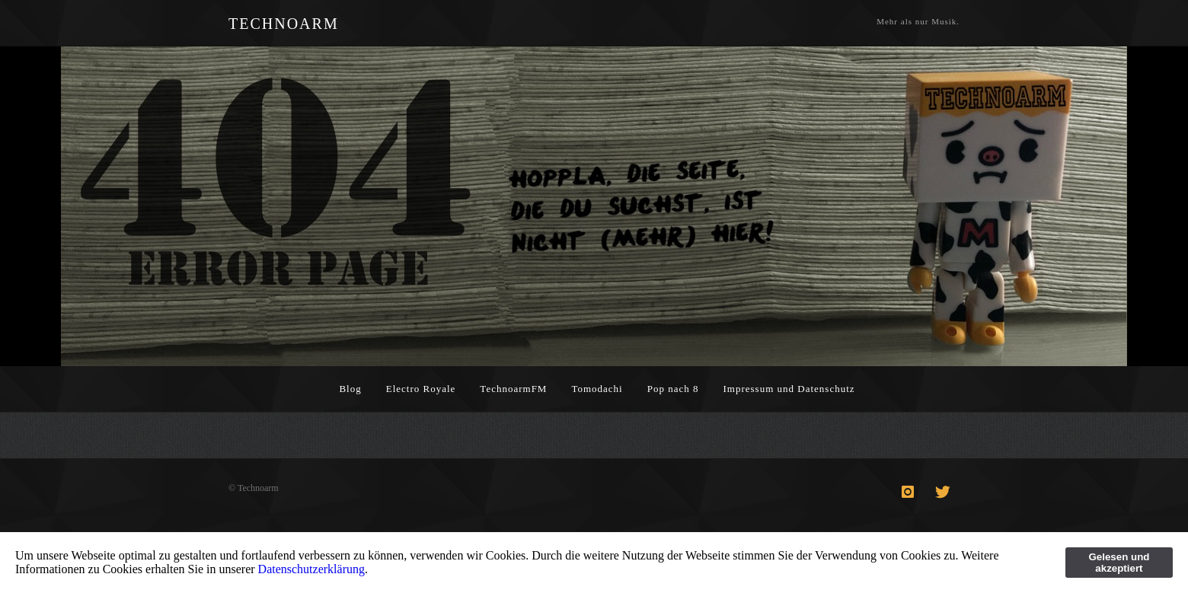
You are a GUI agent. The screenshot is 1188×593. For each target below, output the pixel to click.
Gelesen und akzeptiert (1118, 562)
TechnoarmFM (513, 388)
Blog (350, 388)
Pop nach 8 (673, 388)
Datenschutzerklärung (311, 569)
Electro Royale (421, 388)
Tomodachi (596, 388)
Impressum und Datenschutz (789, 388)
